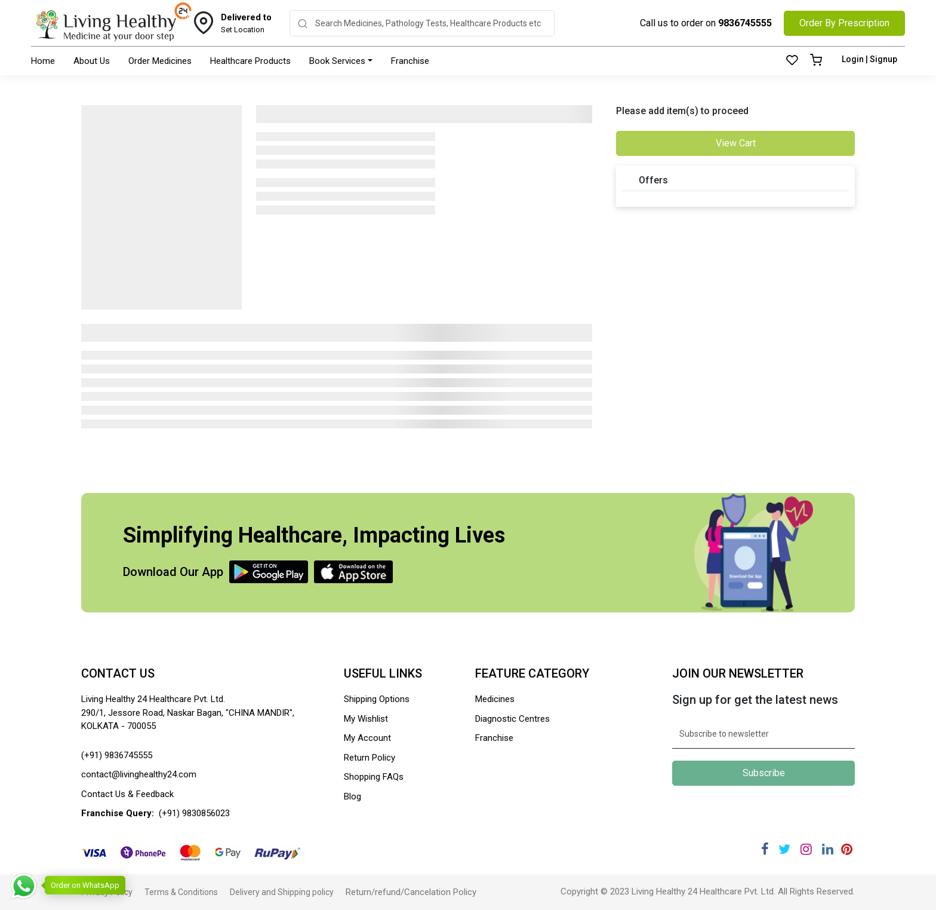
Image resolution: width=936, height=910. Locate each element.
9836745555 (745, 23)
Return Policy (369, 757)
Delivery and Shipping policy (282, 892)
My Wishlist (366, 718)
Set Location (246, 23)
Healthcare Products (250, 61)
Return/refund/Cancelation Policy (411, 892)
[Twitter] (784, 849)
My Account (367, 738)
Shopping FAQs (374, 776)
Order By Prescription (844, 23)
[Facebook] (765, 849)
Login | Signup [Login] (869, 59)
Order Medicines (160, 61)
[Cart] (816, 61)
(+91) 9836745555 (116, 755)
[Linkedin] (827, 849)
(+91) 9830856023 (194, 813)
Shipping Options (377, 699)
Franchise (410, 61)
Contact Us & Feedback (127, 794)
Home (43, 61)
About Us (91, 61)
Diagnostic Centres (512, 718)
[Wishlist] (792, 61)
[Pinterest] (846, 849)
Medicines (495, 699)
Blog (352, 796)
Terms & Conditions (181, 892)
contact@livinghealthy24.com (138, 774)
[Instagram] (806, 849)
